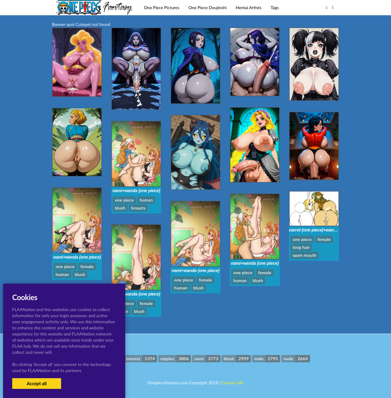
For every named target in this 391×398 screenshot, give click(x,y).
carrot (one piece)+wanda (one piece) (325, 230)
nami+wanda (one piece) (136, 190)
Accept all (36, 383)
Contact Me (232, 382)
